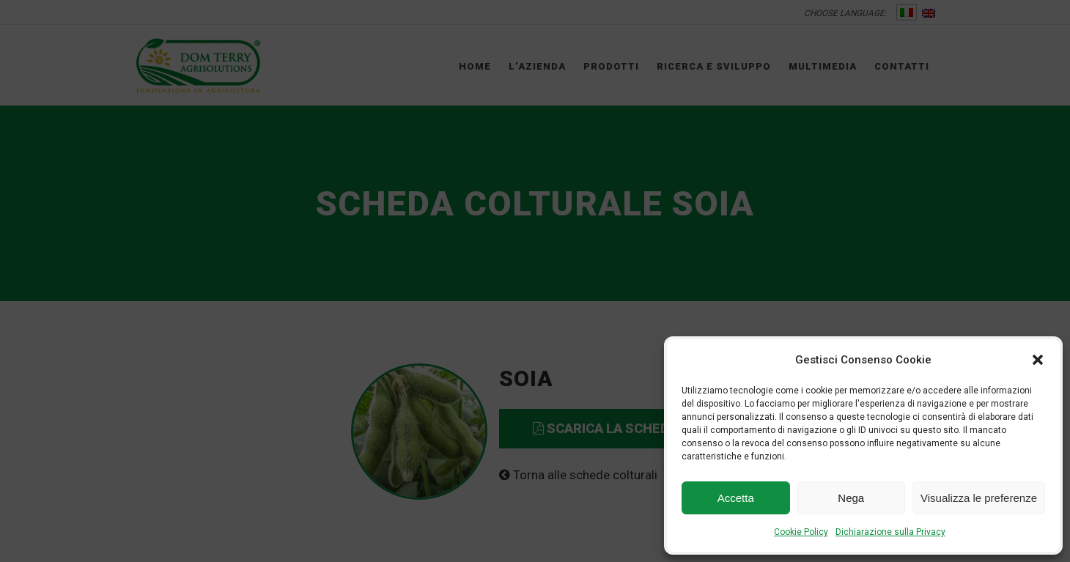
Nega (851, 498)
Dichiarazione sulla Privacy (890, 532)
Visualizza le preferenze (978, 498)
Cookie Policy (801, 532)
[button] (1037, 359)
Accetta (735, 498)
